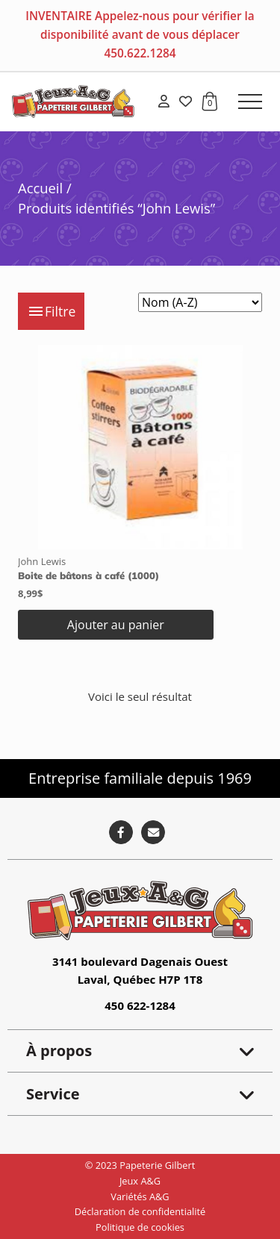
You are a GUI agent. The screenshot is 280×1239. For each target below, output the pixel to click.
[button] (250, 101)
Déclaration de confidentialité (140, 1211)
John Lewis (42, 561)
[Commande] (200, 302)
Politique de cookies (140, 1227)
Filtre (51, 311)
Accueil (40, 187)
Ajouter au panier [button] (115, 625)
